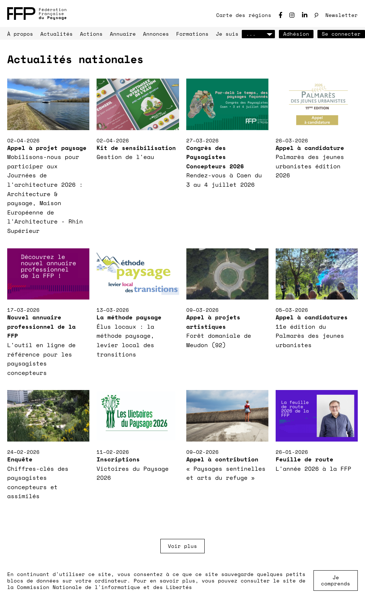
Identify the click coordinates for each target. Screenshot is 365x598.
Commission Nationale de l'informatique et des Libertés (104, 587)
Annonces (156, 33)
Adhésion (296, 33)
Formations (192, 33)
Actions (91, 33)
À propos (20, 33)
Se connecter (341, 33)
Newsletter (341, 15)
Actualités (56, 33)
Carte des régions (243, 15)
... (258, 33)
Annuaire (123, 33)
